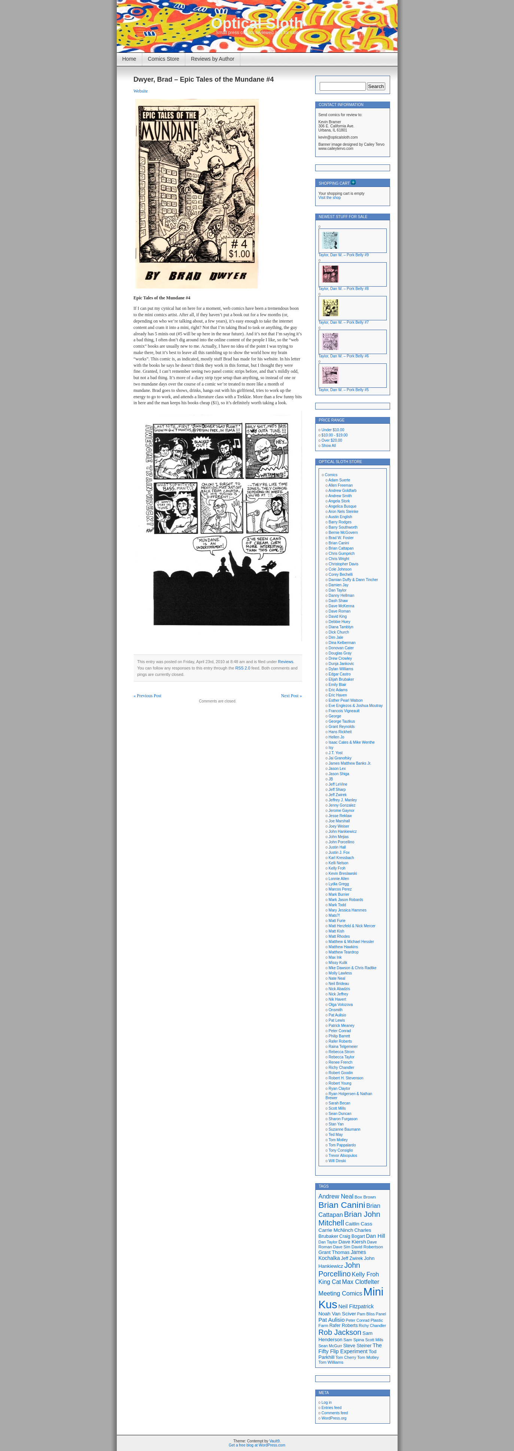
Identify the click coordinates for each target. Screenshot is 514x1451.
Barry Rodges (340, 522)
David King (338, 616)
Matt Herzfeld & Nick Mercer (352, 926)
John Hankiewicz (343, 831)
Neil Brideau (339, 984)
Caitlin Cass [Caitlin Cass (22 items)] (358, 1224)
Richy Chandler (341, 1067)
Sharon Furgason (343, 1119)
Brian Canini (339, 543)
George (335, 716)
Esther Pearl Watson (346, 700)
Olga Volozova (341, 1005)
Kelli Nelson (339, 863)
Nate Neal (337, 978)
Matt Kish (336, 931)
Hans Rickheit (340, 732)
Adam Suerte (339, 480)
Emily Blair (337, 685)
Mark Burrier (339, 894)
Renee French (340, 1062)
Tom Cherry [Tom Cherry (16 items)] (345, 1357)
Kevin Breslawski (343, 873)
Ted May (336, 1135)
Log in (327, 1402)
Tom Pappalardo (342, 1145)
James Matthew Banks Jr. (350, 763)
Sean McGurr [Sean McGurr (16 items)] (330, 1345)
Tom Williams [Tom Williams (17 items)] (331, 1362)
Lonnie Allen (339, 879)
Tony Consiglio (341, 1150)
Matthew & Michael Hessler (351, 942)
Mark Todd (337, 905)
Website (141, 91)
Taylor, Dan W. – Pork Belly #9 (344, 255)
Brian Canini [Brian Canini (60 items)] (342, 1205)
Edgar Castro (340, 674)
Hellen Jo (336, 737)
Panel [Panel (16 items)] (381, 1314)
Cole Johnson (340, 569)
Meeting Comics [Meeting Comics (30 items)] (340, 1293)
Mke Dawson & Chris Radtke (353, 968)
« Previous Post (148, 695)
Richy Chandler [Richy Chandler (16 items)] (372, 1325)
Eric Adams (338, 690)
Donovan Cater (341, 648)
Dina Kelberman (342, 643)
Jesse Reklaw (340, 816)
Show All (329, 446)
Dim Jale (336, 637)
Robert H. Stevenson (346, 1078)
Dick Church (339, 632)
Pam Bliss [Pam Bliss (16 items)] (366, 1314)
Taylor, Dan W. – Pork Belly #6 (344, 356)
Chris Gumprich (342, 553)
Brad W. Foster (341, 538)
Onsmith (336, 1010)
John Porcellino (341, 842)
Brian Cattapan (341, 548)
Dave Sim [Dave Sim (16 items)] (341, 1247)
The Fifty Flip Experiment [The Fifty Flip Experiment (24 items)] (350, 1348)
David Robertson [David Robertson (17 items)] (367, 1247)
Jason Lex (337, 769)
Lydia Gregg (339, 884)
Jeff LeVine (338, 784)
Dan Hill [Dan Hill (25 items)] (375, 1236)
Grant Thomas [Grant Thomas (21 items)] (334, 1252)
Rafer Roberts (340, 1041)
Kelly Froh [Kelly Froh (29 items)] (365, 1274)
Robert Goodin (341, 1073)
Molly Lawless (340, 973)
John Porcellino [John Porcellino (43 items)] (340, 1269)
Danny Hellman (341, 595)
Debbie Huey (339, 622)
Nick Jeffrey (338, 994)
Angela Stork (339, 501)
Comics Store (163, 59)
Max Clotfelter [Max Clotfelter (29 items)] (361, 1281)
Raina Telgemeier (343, 1047)
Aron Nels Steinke (343, 512)
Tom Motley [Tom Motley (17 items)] (368, 1357)
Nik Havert (337, 999)
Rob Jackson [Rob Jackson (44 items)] (340, 1332)
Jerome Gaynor (342, 810)
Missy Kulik (338, 963)
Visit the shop (330, 198)
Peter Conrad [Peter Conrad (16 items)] (357, 1320)
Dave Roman (339, 611)
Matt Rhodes (339, 936)
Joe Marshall (339, 821)
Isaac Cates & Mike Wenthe (352, 742)
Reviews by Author (212, 59)
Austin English (340, 517)
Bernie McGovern (343, 532)
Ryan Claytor (339, 1088)
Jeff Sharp (337, 790)
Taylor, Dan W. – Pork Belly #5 (344, 390)
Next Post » (291, 695)
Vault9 (274, 1441)
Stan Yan (336, 1124)
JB (331, 779)
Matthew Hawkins (343, 947)
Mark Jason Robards (346, 900)
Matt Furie (337, 921)
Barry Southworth (343, 527)
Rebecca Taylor (342, 1057)
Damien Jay (339, 585)
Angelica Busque (342, 506)
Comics (331, 475)
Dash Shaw (338, 601)
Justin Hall (337, 847)
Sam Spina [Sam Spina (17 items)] (353, 1339)
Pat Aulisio (337, 1015)
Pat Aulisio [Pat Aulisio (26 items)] (332, 1320)
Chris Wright (339, 559)
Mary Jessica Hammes (348, 910)
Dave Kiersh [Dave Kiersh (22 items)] (352, 1242)
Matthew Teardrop (344, 952)
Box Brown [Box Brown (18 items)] (365, 1196)
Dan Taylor (338, 590)
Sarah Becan (339, 1103)
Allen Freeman (340, 485)
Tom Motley (338, 1140)
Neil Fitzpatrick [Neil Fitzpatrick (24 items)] (356, 1306)
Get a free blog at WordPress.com (257, 1445)
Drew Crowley (340, 658)
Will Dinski (337, 1161)
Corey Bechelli (341, 574)
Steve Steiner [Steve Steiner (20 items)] (357, 1345)
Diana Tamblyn (341, 627)
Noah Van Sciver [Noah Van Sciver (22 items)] (337, 1314)
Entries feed (331, 1408)
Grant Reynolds (342, 727)
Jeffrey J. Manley (343, 800)
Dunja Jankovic (341, 664)
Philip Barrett (339, 1036)
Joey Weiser (339, 826)
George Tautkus (342, 721)
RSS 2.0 (242, 668)
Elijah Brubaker (341, 679)
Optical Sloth (257, 23)
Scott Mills (337, 1108)
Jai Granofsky (340, 758)
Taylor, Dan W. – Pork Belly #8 (344, 289)
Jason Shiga (339, 774)
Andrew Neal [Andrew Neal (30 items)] (336, 1196)
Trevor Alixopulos (343, 1156)
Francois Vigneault (344, 711)
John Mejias (339, 837)
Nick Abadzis (339, 989)
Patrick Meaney (342, 1026)
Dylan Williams (341, 669)
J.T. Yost (336, 753)
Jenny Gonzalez (342, 805)
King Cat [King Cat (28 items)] (330, 1282)
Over (332, 440)
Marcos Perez (340, 889)
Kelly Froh (337, 868)
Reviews (286, 661)
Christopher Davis (343, 564)
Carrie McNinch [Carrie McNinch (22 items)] (336, 1230)
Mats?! (334, 915)
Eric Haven (338, 695)
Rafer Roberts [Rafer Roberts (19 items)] (343, 1325)
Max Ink (335, 957)
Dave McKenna (341, 606)
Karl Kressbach (341, 858)
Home (129, 59)
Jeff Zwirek (338, 795)
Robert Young (340, 1083)
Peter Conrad (340, 1031)
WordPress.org (334, 1418)
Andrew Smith (340, 496)
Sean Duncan (340, 1114)
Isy (331, 748)
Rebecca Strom (342, 1052)
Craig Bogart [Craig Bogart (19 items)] (352, 1236)
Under (333, 430)
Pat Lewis (337, 1020)
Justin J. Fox (339, 852)
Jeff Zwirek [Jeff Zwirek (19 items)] (352, 1258)
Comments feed (335, 1413)
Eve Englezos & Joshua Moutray (356, 706)
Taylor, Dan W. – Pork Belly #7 (344, 322)
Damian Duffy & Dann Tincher (353, 580)
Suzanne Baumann (345, 1129)
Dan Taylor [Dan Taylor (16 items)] (328, 1242)
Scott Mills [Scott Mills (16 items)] (374, 1339)
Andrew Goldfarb (342, 491)
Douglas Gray (340, 653)
